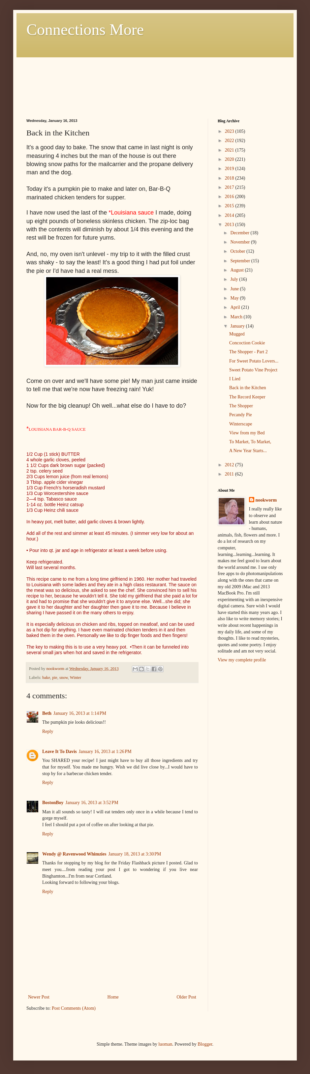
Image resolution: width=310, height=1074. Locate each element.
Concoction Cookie (247, 342)
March (236, 316)
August (237, 270)
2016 (230, 196)
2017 (230, 187)
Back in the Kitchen (247, 387)
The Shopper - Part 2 (248, 351)
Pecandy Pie (240, 414)
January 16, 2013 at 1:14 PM (79, 713)
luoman (165, 1044)
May (235, 298)
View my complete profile (242, 659)
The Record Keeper (247, 396)
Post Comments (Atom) (74, 1008)
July (234, 279)
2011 (230, 474)
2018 (230, 178)
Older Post (187, 997)
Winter (75, 677)
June (235, 288)
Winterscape (240, 423)
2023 (230, 131)
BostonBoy (53, 802)
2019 (230, 168)
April (235, 307)
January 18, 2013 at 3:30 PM (134, 854)
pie (54, 677)
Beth (46, 713)
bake (46, 677)
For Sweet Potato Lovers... (253, 361)
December (240, 232)
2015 (230, 205)
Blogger (205, 1044)
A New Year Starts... (248, 450)
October (238, 251)
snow (63, 677)
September (240, 260)
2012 (230, 464)
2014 (230, 215)
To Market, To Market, (250, 441)
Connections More (85, 29)
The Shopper (241, 405)
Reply (47, 731)
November (240, 242)
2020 (230, 159)
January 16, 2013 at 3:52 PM (92, 802)
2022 (230, 140)
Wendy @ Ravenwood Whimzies (74, 854)
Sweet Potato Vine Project (253, 369)
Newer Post (38, 997)
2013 (230, 224)
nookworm (266, 500)
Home (113, 997)
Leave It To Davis (59, 751)
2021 (230, 150)
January (238, 326)
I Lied (234, 378)
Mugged (237, 334)
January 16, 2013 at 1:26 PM (105, 751)
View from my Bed (247, 432)
